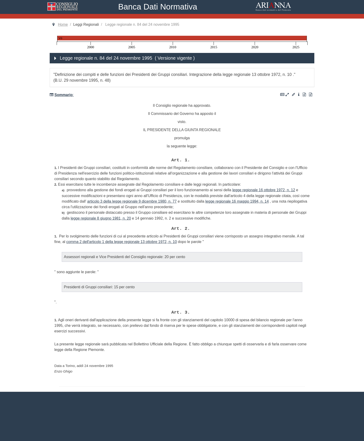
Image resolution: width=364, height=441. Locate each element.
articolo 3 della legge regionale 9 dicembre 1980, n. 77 (132, 201)
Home (63, 24)
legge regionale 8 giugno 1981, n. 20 (101, 218)
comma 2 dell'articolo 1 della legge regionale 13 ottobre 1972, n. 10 (121, 242)
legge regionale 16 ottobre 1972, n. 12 (263, 190)
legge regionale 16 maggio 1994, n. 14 (237, 201)
